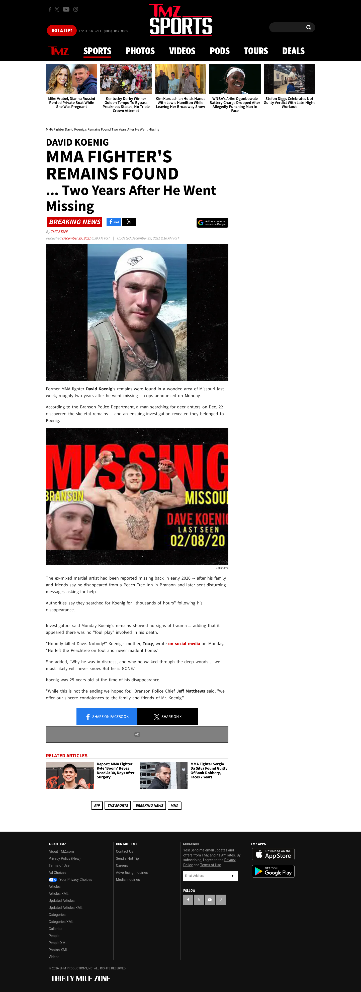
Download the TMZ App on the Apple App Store (273, 854)
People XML (58, 943)
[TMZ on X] (57, 9)
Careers (122, 865)
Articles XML (59, 894)
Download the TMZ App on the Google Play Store (273, 871)
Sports (97, 51)
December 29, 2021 (76, 238)
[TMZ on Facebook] (50, 9)
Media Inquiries (128, 880)
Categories (57, 915)
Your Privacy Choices (70, 880)
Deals (293, 51)
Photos (140, 51)
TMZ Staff (59, 231)
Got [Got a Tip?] (62, 31)
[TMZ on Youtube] (66, 9)
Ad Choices (57, 873)
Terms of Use (59, 865)
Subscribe (233, 876)
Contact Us (124, 851)
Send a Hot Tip (127, 858)
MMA (174, 805)
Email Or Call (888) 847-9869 (103, 31)
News (58, 51)
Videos (182, 51)
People (54, 936)
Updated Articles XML (65, 908)
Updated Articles (61, 901)
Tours (256, 51)
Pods (220, 51)
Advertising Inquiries (132, 873)
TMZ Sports (117, 805)
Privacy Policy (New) (64, 858)
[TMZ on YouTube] (210, 900)
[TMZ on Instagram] (75, 9)
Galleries (55, 929)
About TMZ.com (61, 851)
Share (107, 717)
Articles (55, 887)
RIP (97, 805)
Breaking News (149, 805)
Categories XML (61, 922)
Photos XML (58, 950)
